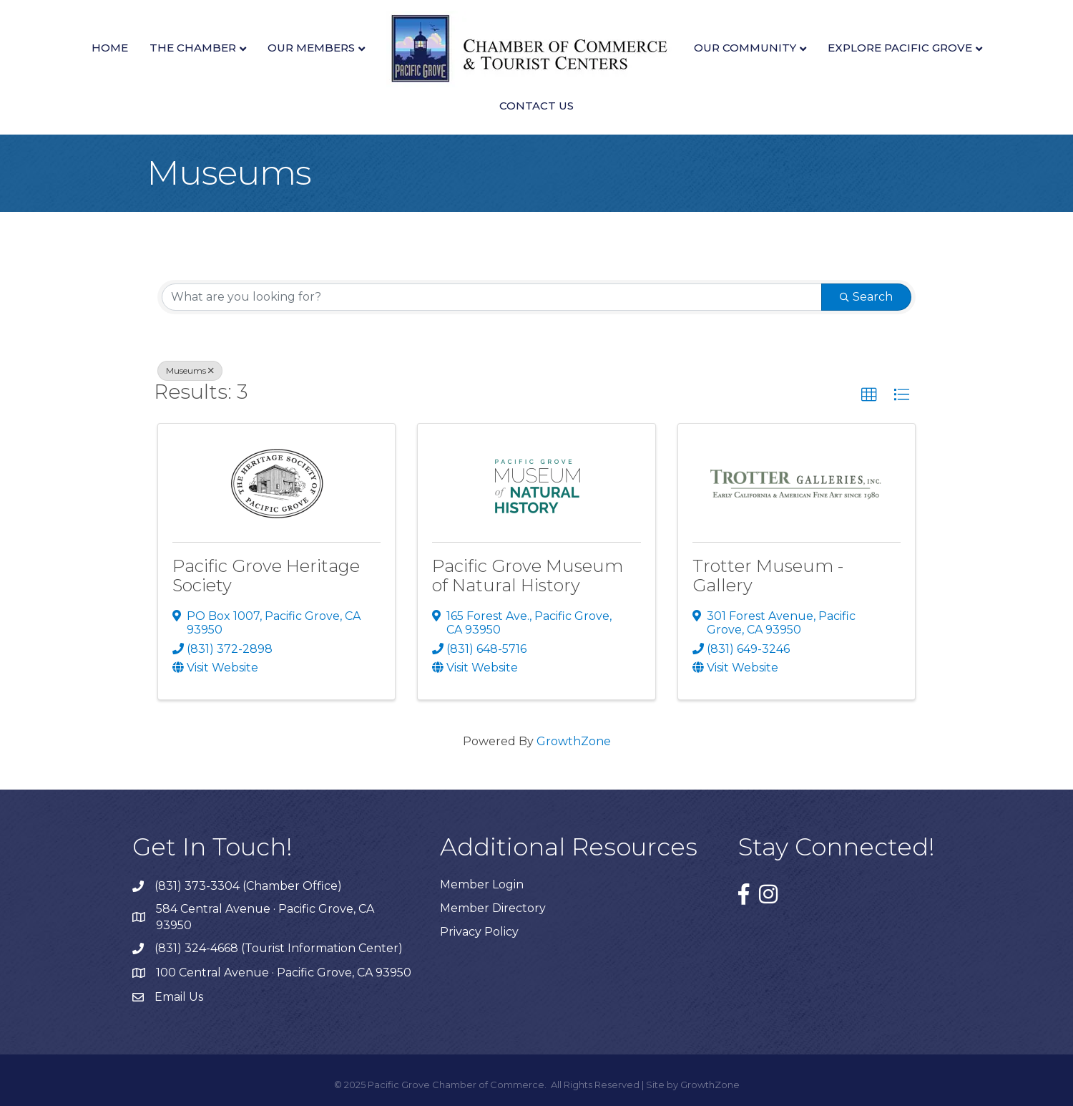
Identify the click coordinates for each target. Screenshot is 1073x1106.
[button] (869, 395)
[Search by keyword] (492, 297)
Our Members (311, 47)
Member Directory (493, 908)
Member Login (482, 884)
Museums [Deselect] (190, 370)
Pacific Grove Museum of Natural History (527, 575)
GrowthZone (573, 741)
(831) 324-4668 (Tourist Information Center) (279, 948)
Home (110, 47)
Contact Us (536, 105)
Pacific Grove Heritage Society (266, 575)
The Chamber (193, 47)
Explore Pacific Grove (900, 47)
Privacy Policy (479, 931)
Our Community (745, 47)
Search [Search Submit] (866, 297)
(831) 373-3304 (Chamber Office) (248, 886)
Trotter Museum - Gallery (767, 575)
